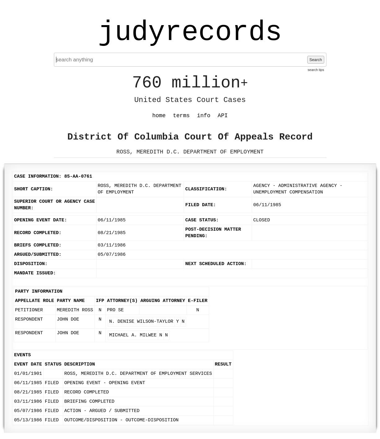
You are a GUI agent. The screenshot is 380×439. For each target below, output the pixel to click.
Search (315, 59)
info (203, 116)
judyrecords (190, 33)
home (159, 116)
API (223, 116)
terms (181, 116)
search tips (316, 70)
